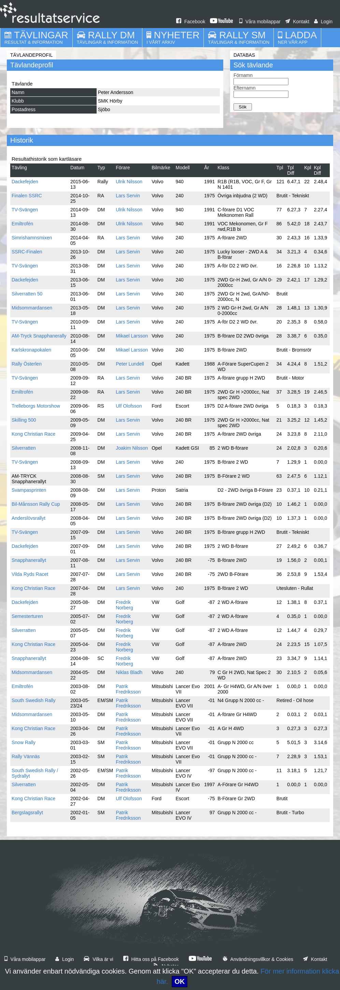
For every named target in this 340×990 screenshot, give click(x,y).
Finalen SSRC (27, 195)
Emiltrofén (22, 223)
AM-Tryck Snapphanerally (39, 336)
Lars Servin (128, 195)
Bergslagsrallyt (27, 812)
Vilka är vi (98, 959)
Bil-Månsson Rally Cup (36, 504)
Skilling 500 (24, 420)
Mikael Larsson (132, 336)
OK (179, 981)
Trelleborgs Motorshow (36, 406)
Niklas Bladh (129, 672)
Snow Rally (24, 742)
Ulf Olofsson (129, 406)
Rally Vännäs (26, 756)
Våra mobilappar (260, 21)
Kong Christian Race (33, 434)
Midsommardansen (32, 308)
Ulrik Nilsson (129, 181)
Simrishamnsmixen (32, 237)
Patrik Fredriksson (128, 689)
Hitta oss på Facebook (151, 959)
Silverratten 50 (27, 293)
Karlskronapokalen (31, 350)
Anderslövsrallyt (28, 518)
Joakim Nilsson (132, 448)
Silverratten (24, 448)
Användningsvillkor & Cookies (258, 959)
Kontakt (297, 21)
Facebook (190, 21)
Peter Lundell (130, 364)
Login (323, 21)
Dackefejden (25, 181)
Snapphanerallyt (29, 560)
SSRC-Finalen (27, 251)
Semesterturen (27, 616)
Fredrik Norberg (124, 604)
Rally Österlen (27, 364)
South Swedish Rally (33, 700)
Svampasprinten (29, 490)
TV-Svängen (25, 209)
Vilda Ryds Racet (30, 574)
